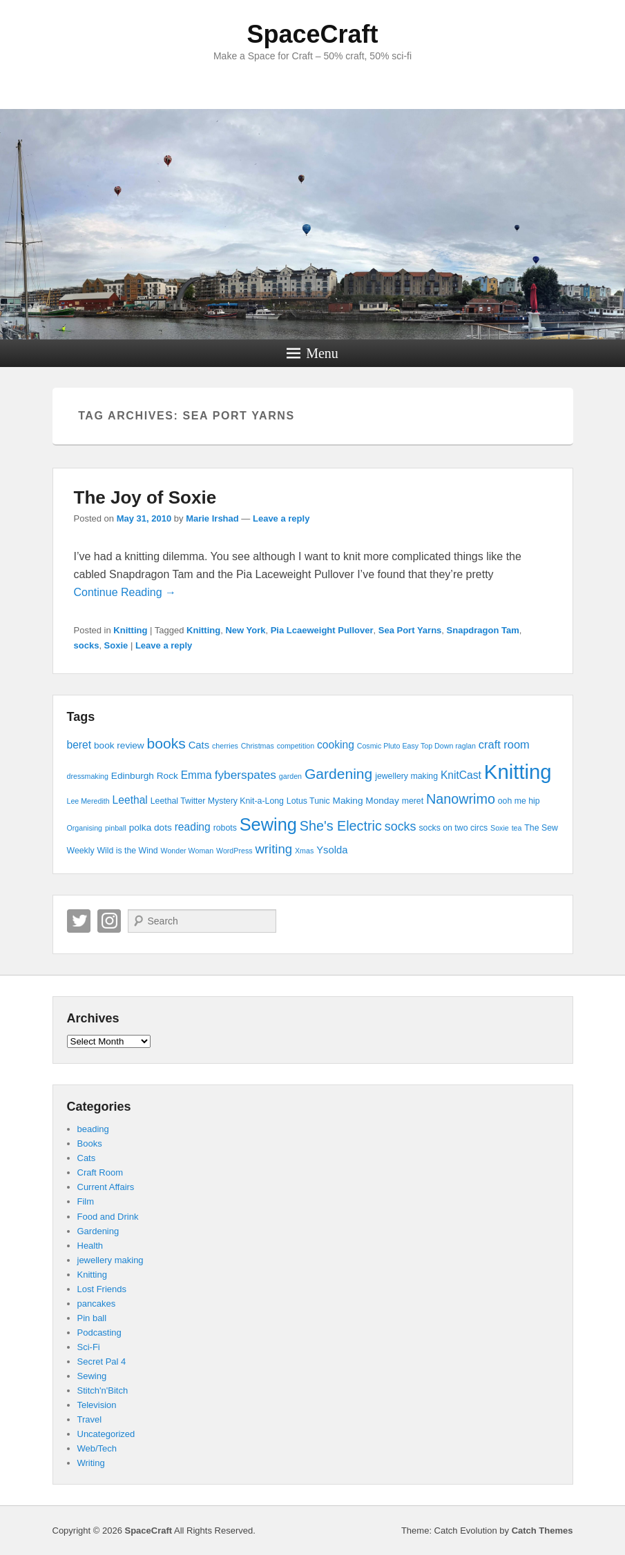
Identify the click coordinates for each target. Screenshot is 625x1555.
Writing (91, 1463)
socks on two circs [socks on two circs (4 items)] (453, 828)
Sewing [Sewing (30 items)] (268, 824)
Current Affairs (106, 1187)
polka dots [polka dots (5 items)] (150, 827)
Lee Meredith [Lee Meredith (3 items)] (88, 801)
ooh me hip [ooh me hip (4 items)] (519, 801)
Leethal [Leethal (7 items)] (130, 800)
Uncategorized (106, 1434)
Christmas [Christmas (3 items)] (257, 746)
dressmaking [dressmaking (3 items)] (87, 776)
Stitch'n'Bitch (102, 1390)
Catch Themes (542, 1530)
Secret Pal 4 (101, 1361)
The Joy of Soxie (145, 497)
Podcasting (99, 1332)
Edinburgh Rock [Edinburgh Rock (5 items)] (144, 776)
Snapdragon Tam (483, 630)
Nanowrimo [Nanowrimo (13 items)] (460, 798)
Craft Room (100, 1172)
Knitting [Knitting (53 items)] (518, 771)
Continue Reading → (125, 592)
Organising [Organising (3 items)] (85, 828)
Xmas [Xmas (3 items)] (304, 850)
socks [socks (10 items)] (400, 826)
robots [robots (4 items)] (225, 828)
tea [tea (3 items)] (517, 828)
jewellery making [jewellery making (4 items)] (406, 776)
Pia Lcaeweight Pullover (322, 630)
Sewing (92, 1376)
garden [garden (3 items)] (290, 776)
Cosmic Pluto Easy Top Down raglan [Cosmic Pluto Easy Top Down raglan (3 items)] (416, 746)
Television (97, 1405)
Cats (86, 1158)
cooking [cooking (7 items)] (335, 745)
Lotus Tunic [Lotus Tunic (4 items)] (308, 801)
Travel (89, 1419)
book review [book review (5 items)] (119, 745)
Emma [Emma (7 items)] (196, 775)
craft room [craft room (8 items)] (504, 744)
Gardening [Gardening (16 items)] (338, 774)
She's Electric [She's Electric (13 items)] (341, 825)
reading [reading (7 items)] (193, 827)
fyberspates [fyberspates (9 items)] (245, 775)
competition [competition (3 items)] (296, 746)
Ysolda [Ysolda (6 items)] (331, 849)
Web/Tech (97, 1448)
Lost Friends (102, 1289)
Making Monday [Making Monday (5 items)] (366, 800)
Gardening (98, 1231)
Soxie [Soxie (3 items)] (499, 828)
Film (86, 1201)
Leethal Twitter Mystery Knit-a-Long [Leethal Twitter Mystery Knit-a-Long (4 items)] (217, 801)
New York (245, 630)
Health (90, 1245)
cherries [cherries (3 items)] (225, 746)
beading (93, 1129)
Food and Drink (108, 1216)
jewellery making (110, 1260)
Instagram (109, 921)
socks (86, 645)
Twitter (78, 921)
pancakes (96, 1303)
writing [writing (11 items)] (273, 849)
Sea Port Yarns (410, 630)
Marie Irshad (212, 518)
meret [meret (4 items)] (412, 801)
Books (89, 1143)
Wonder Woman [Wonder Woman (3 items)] (187, 850)
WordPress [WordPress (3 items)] (234, 850)
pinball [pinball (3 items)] (115, 828)
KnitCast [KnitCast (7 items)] (461, 775)
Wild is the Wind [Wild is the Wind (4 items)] (127, 850)
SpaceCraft (312, 34)
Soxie (116, 645)
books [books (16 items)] (166, 743)
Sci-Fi (88, 1347)
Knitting (130, 630)
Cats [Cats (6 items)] (199, 745)
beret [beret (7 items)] (79, 745)
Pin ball (92, 1318)
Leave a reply (281, 518)
